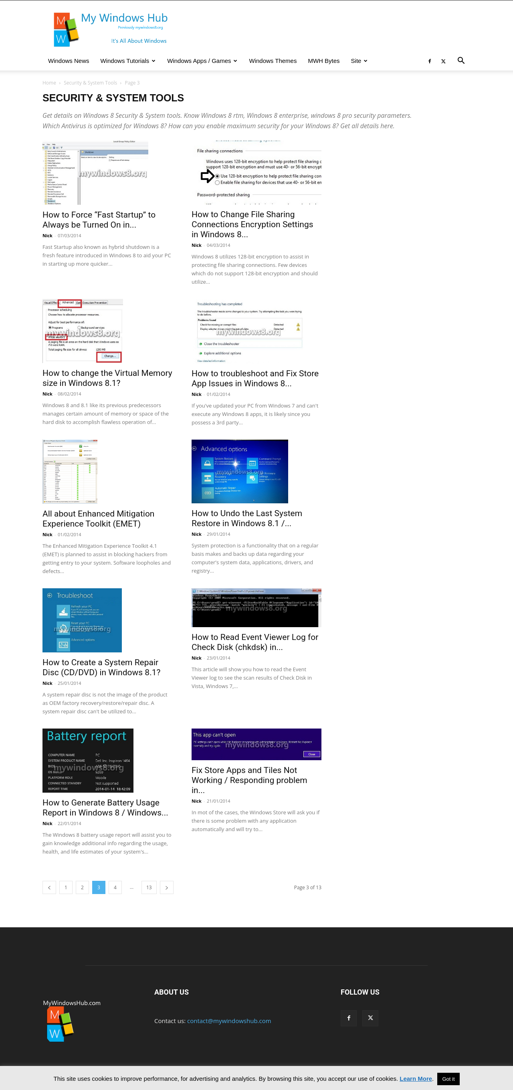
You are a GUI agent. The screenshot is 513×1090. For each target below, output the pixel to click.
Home (49, 82)
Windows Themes (273, 60)
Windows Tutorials (128, 60)
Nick (47, 235)
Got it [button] (448, 1079)
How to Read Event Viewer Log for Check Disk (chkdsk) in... (255, 642)
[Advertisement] (406, 207)
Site (359, 60)
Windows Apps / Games (202, 60)
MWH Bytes (323, 60)
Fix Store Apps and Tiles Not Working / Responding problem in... (249, 780)
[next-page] (167, 887)
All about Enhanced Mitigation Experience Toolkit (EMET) (98, 519)
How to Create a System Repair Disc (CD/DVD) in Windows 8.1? (101, 667)
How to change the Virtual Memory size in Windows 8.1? (107, 378)
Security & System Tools (90, 82)
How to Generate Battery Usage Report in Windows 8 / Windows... (105, 808)
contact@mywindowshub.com (229, 1021)
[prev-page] (49, 887)
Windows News (68, 60)
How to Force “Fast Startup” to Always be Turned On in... (99, 220)
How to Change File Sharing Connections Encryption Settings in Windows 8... (252, 224)
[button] (461, 61)
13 (149, 887)
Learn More (416, 1078)
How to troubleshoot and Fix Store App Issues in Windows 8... (255, 378)
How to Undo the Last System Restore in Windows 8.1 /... (247, 518)
